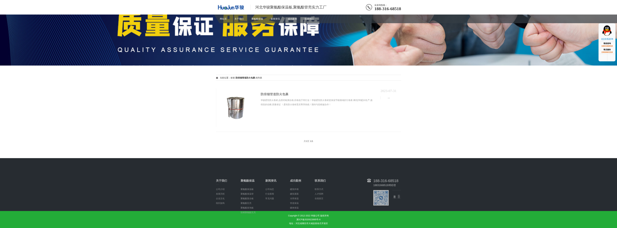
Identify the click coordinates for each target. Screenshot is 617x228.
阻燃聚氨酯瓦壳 (248, 225)
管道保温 (294, 215)
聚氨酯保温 (257, 18)
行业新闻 (269, 206)
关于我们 (239, 18)
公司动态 (269, 201)
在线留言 (319, 211)
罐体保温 (294, 220)
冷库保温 (294, 211)
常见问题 (269, 211)
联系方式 (319, 201)
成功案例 (292, 18)
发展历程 (220, 206)
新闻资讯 (275, 18)
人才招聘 (319, 206)
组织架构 (220, 215)
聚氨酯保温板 (247, 201)
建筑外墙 (294, 201)
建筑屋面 (294, 206)
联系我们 (309, 18)
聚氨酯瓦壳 (246, 215)
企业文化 (220, 211)
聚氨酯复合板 (247, 211)
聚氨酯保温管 (247, 206)
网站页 (223, 18)
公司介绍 (220, 201)
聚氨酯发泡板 (247, 220)
